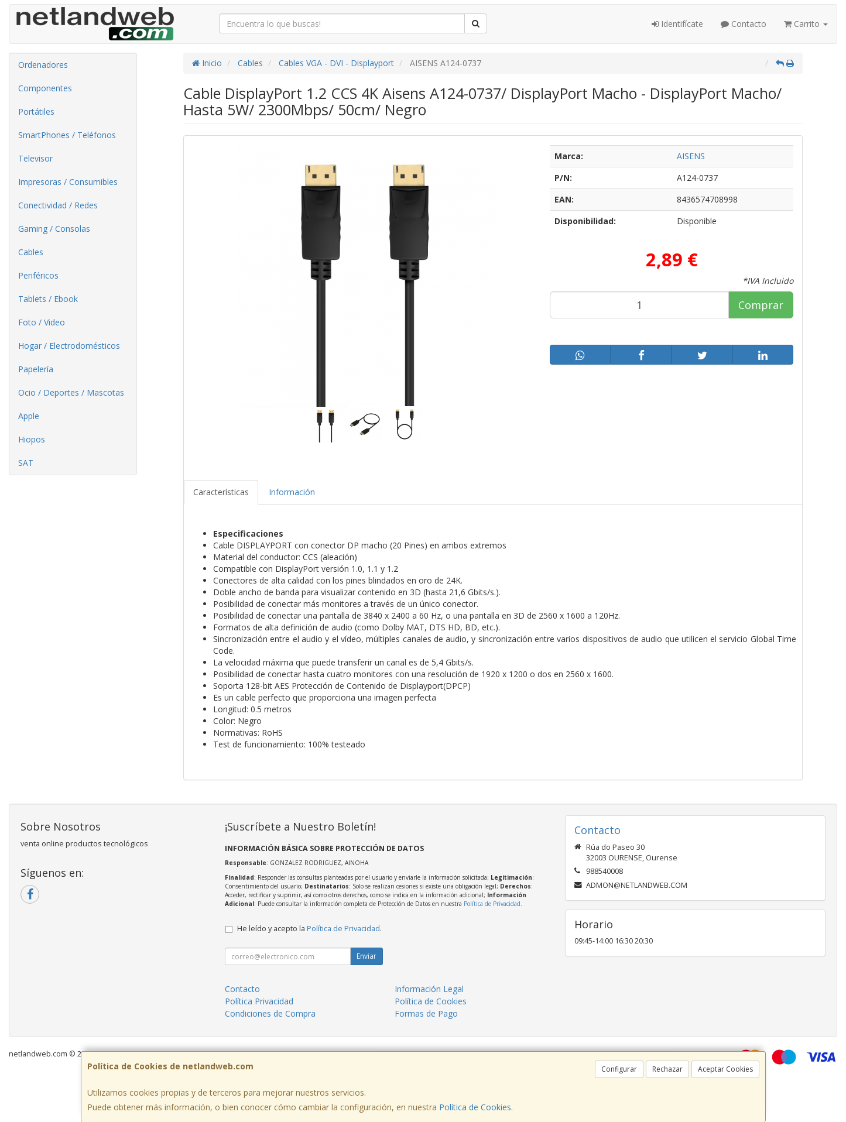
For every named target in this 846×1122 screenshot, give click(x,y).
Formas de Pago (426, 1013)
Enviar (366, 956)
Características (221, 491)
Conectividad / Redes (58, 205)
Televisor (35, 158)
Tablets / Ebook (48, 298)
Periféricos (38, 275)
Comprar (760, 305)
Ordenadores (43, 64)
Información (292, 491)
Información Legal (429, 988)
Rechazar (667, 1069)
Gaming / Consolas (54, 228)
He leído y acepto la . (309, 929)
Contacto (743, 23)
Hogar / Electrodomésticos (69, 345)
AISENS (691, 156)
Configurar (619, 1069)
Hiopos (31, 439)
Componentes (45, 88)
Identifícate (677, 23)
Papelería (35, 369)
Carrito (806, 23)
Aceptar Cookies (725, 1069)
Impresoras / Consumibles (68, 181)
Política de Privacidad (492, 904)
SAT (25, 462)
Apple (28, 415)
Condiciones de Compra (270, 1013)
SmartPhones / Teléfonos (67, 134)
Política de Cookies (475, 1107)
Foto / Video (41, 322)
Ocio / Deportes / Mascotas (71, 392)
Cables (30, 252)
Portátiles (36, 111)
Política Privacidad (259, 1001)
